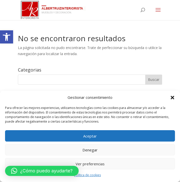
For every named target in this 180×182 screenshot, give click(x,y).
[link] (6, 36)
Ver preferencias (90, 163)
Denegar (90, 149)
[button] (172, 97)
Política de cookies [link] (87, 175)
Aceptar (90, 136)
